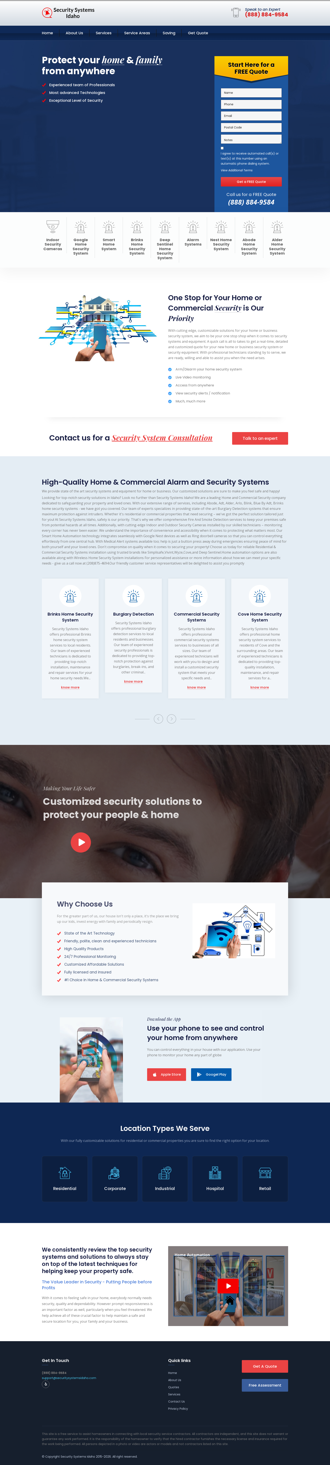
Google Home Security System (81, 247)
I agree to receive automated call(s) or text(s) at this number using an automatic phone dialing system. (250, 159)
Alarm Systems (193, 242)
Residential (64, 1188)
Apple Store (167, 1074)
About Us (74, 33)
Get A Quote (265, 1366)
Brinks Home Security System (137, 247)
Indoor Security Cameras (52, 244)
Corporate (115, 1188)
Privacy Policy (178, 1409)
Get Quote (198, 33)
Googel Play (211, 1074)
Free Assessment (265, 1385)
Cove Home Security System (260, 617)
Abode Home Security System (249, 247)
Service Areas (137, 33)
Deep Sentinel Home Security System (165, 249)
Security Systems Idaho (78, 1456)
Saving (169, 33)
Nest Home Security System (221, 244)
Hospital (215, 1188)
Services (104, 33)
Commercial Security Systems (197, 617)
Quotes (173, 1387)
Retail (265, 1188)
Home (47, 33)
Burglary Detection (133, 614)
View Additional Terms (237, 171)
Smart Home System (108, 244)
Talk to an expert (260, 438)
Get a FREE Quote (251, 182)
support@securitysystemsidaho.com (69, 1378)
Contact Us (176, 1401)
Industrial (165, 1188)
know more (70, 688)
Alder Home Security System (277, 247)
